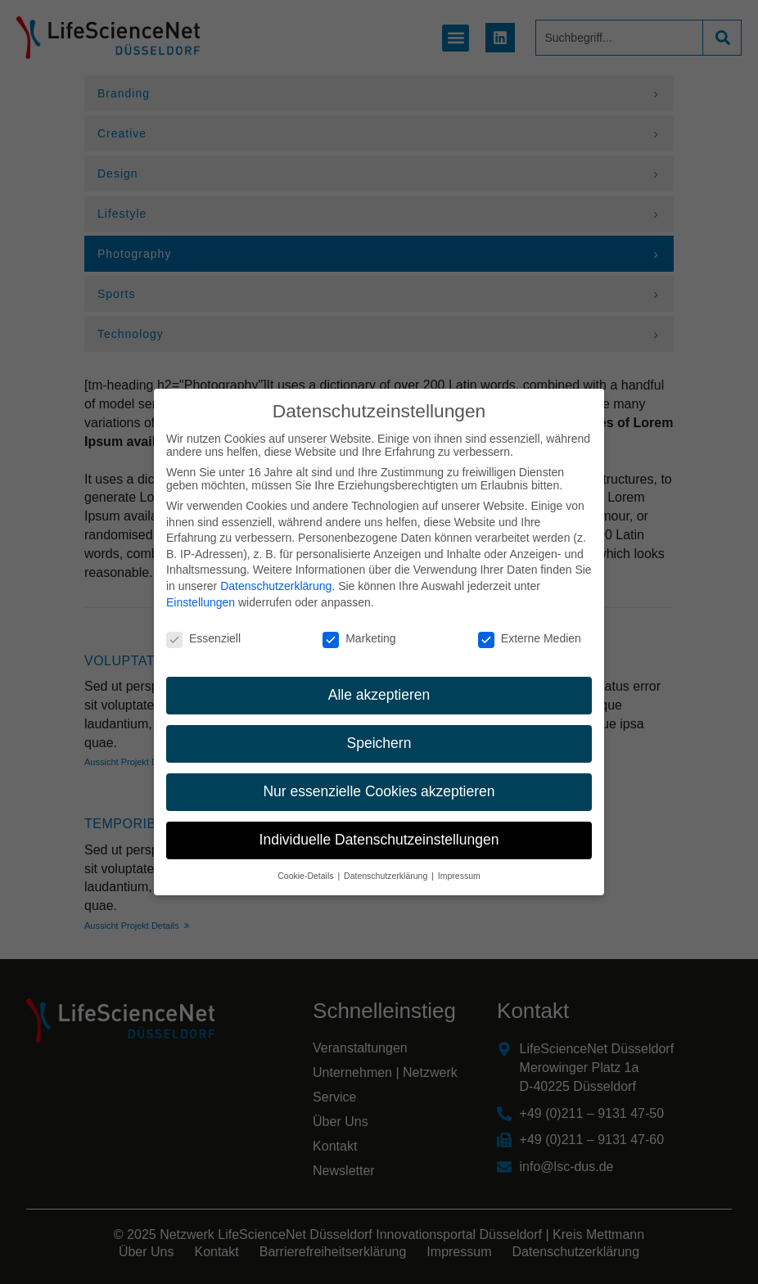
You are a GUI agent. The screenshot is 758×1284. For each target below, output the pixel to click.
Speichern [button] (379, 731)
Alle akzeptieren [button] (379, 682)
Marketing (359, 626)
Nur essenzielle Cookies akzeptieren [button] (378, 779)
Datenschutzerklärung (276, 573)
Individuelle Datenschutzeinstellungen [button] (379, 827)
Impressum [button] (459, 863)
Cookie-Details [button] (306, 863)
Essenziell (203, 626)
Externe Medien (529, 626)
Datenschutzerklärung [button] (387, 863)
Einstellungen (200, 589)
